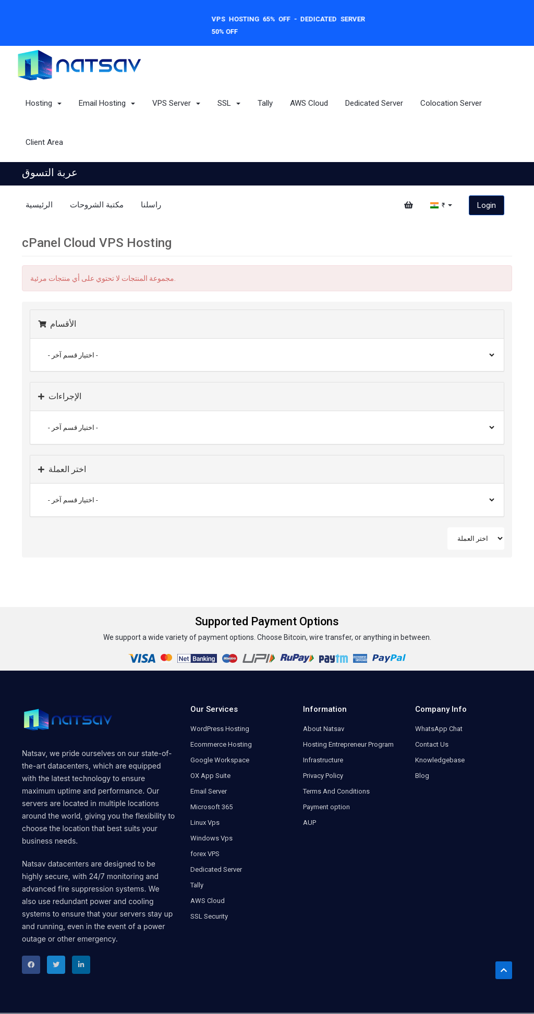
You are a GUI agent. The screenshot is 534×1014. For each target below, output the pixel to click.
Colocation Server (451, 103)
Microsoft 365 (211, 807)
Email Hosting (107, 103)
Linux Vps (205, 822)
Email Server (208, 791)
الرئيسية (39, 204)
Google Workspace (219, 760)
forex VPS (205, 854)
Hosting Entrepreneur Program (348, 744)
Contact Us (431, 744)
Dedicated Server (374, 103)
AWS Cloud (309, 103)
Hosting (44, 103)
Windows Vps (211, 838)
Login (486, 205)
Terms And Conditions (336, 791)
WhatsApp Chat (439, 729)
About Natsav (323, 729)
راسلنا (151, 204)
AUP (309, 822)
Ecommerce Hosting (221, 744)
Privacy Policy (323, 776)
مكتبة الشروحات (97, 204)
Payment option (326, 807)
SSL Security (209, 916)
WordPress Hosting (219, 729)
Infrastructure (323, 760)
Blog (422, 776)
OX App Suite (210, 776)
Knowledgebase (440, 760)
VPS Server (176, 103)
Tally (265, 103)
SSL (228, 103)
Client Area (44, 142)
